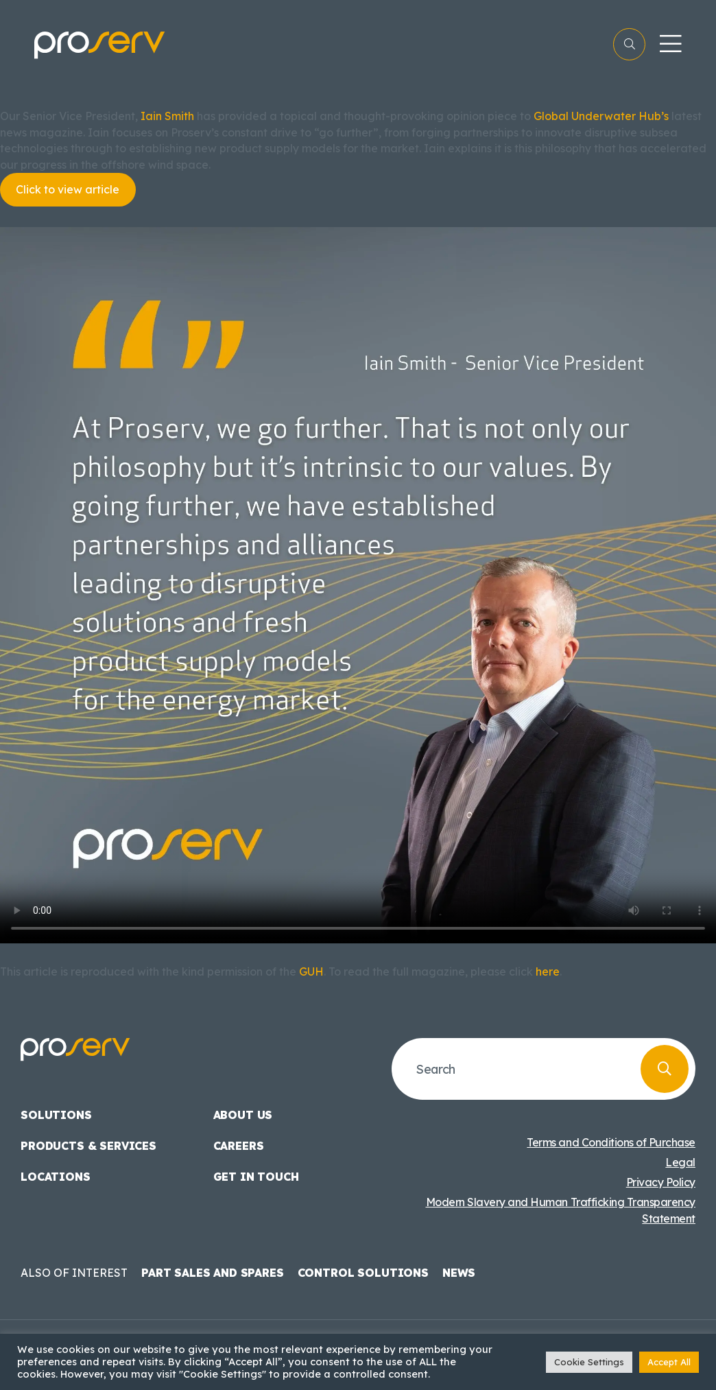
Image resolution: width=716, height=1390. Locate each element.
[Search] (665, 1069)
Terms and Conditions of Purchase (611, 1142)
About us (243, 1115)
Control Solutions (363, 1273)
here (548, 971)
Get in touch (256, 1176)
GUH (311, 971)
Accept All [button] (669, 1361)
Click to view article (67, 189)
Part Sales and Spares (212, 1273)
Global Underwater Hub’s (601, 116)
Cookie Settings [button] (589, 1361)
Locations (56, 1176)
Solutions (56, 1115)
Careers (238, 1146)
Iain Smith (167, 116)
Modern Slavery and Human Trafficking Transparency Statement (560, 1210)
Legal (680, 1162)
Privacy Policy (660, 1182)
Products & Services (88, 1146)
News (458, 1273)
